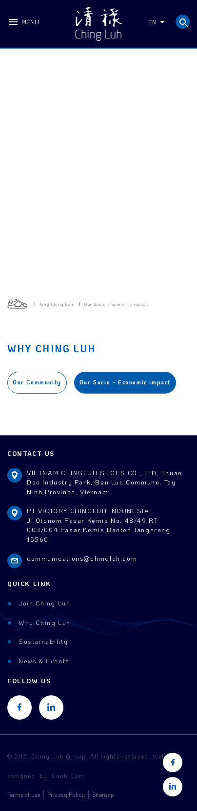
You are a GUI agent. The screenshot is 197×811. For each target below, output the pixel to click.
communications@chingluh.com (82, 558)
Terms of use (23, 794)
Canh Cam (68, 775)
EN (152, 21)
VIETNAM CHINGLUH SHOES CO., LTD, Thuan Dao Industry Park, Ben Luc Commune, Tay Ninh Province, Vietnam (104, 482)
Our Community (37, 382)
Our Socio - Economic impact (125, 382)
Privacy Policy (66, 794)
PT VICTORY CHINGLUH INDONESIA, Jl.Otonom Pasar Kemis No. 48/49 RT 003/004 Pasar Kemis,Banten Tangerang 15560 (99, 524)
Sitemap (103, 794)
